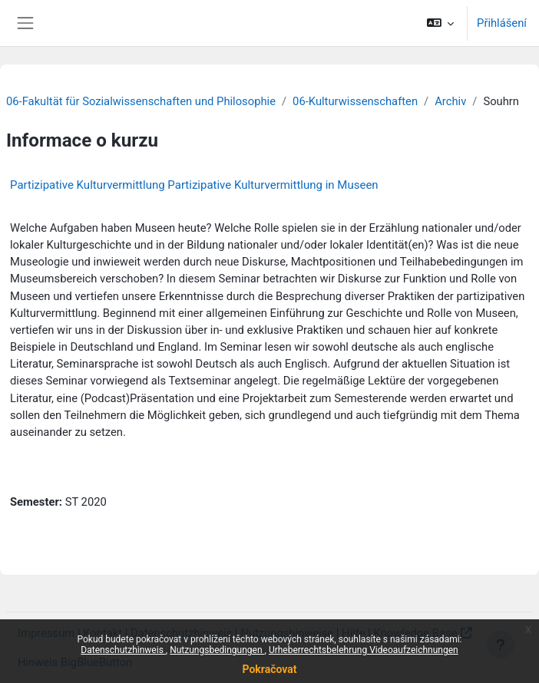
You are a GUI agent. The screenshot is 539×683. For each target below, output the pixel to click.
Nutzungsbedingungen (217, 650)
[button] (440, 23)
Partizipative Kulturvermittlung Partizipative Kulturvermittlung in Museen (194, 185)
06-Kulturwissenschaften (355, 101)
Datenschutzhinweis (123, 650)
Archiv (450, 101)
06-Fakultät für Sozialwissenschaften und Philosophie (141, 101)
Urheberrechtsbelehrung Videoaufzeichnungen (363, 650)
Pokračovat (269, 669)
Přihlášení (502, 23)
